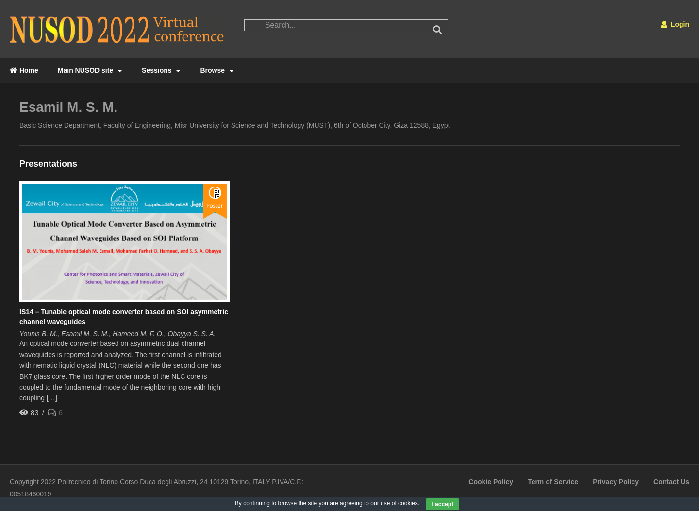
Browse (216, 70)
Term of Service (553, 482)
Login (675, 24)
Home (24, 70)
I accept (442, 504)
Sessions (161, 70)
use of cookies (399, 503)
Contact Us (671, 482)
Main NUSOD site (90, 70)
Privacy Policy (616, 482)
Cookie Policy (490, 482)
